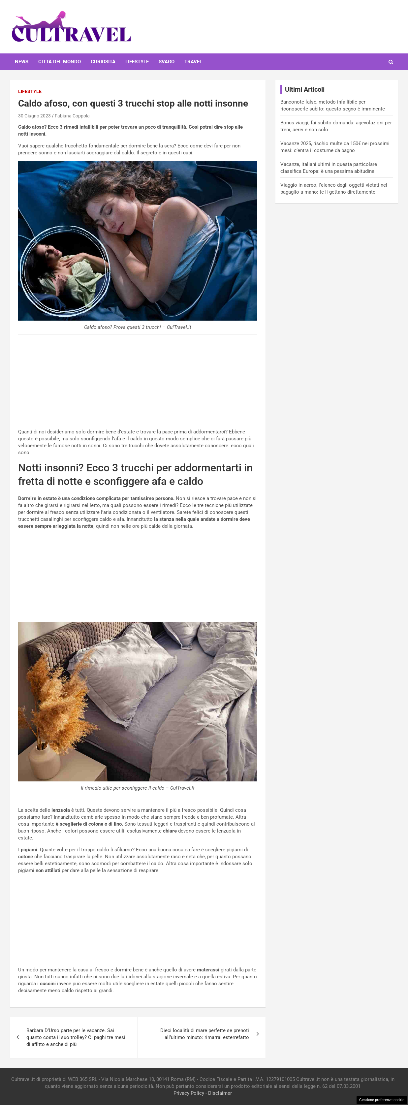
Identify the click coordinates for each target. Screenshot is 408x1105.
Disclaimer (220, 1093)
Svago (166, 62)
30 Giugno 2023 (34, 115)
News (21, 62)
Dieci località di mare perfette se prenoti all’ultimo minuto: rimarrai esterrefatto (204, 1033)
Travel (193, 62)
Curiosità (103, 62)
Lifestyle (137, 62)
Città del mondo (59, 62)
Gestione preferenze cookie (381, 1100)
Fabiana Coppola (72, 115)
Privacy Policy (188, 1093)
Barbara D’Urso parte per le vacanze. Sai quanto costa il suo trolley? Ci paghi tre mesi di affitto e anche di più (75, 1037)
